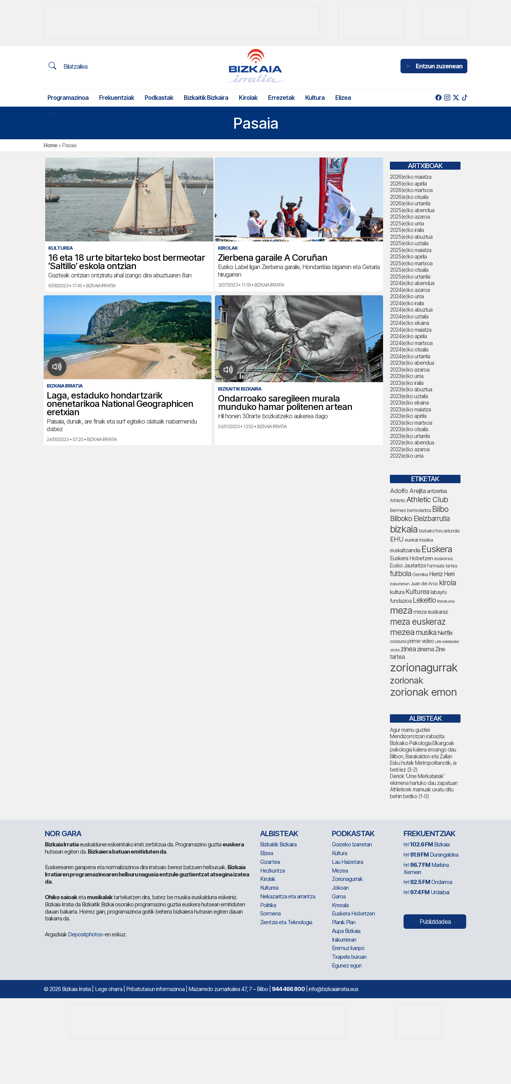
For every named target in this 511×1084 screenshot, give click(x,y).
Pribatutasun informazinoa (155, 989)
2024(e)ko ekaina (409, 323)
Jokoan (340, 887)
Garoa (338, 896)
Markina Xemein (426, 868)
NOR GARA (63, 833)
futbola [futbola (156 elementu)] (400, 573)
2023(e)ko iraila (406, 383)
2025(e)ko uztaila (409, 243)
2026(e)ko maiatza (410, 176)
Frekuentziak (116, 97)
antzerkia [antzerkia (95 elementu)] (437, 491)
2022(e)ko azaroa (409, 449)
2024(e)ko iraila (407, 303)
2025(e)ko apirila (408, 256)
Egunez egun (346, 965)
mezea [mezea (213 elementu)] (402, 632)
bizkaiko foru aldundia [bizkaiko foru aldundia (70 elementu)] (439, 531)
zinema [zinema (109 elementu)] (425, 649)
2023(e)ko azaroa (409, 369)
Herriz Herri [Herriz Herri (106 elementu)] (441, 574)
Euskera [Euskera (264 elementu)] (436, 549)
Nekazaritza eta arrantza (81, 114)
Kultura (315, 97)
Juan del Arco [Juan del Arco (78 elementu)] (424, 583)
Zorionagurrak (347, 878)
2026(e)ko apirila (408, 183)
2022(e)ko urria (406, 455)
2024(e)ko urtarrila (410, 356)
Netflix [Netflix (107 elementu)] (445, 633)
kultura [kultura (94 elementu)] (397, 592)
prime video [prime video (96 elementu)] (420, 641)
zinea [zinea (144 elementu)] (408, 648)
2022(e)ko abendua (412, 442)
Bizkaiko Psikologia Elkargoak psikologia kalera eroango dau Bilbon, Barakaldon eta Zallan (423, 749)
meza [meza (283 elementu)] (401, 610)
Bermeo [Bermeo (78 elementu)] (398, 510)
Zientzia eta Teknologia (286, 922)
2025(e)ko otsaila (409, 269)
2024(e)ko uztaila (409, 316)
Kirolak (248, 97)
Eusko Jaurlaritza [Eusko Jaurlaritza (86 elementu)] (408, 565)
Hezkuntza (272, 870)
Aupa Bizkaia (346, 930)
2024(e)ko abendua (412, 283)
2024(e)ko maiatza (410, 329)
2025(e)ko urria (407, 223)
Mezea (340, 870)
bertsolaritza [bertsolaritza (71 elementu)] (419, 510)
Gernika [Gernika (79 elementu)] (420, 574)
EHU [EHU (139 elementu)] (397, 539)
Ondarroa (428, 881)
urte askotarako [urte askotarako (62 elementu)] (447, 641)
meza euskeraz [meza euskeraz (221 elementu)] (417, 621)
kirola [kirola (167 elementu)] (447, 582)
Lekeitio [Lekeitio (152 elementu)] (424, 600)
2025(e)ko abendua (412, 210)
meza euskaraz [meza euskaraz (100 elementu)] (430, 611)
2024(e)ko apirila (408, 336)
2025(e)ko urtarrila (410, 276)
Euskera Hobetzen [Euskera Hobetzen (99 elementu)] (411, 558)
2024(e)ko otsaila (409, 349)
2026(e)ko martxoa (411, 190)
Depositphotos (85, 934)
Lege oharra (108, 989)
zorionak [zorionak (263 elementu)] (406, 680)
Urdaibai (426, 892)
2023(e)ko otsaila (409, 429)
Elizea (343, 97)
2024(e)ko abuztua (411, 309)
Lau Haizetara (347, 861)
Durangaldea (431, 854)
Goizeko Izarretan (352, 844)
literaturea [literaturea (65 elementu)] (445, 601)
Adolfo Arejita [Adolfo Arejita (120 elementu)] (408, 491)
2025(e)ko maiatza (410, 250)
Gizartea (270, 861)
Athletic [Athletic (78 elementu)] (397, 500)
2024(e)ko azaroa (410, 290)
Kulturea (269, 887)
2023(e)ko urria (406, 376)
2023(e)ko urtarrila (410, 436)
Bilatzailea (68, 66)
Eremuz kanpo (348, 948)
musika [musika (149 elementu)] (426, 632)
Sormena (270, 913)
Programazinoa (67, 97)
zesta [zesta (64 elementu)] (394, 649)
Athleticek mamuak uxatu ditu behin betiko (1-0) (421, 792)
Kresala (340, 905)
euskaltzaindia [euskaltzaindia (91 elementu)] (405, 550)
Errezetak (281, 97)
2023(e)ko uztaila (409, 396)
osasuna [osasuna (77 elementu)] (398, 641)
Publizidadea (435, 921)
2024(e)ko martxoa (411, 343)
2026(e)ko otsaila (409, 197)
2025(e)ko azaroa (410, 216)
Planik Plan (343, 922)
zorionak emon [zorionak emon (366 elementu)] (423, 692)
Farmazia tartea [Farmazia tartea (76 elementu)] (442, 566)
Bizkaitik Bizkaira (206, 97)
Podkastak (159, 97)
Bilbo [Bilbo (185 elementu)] (440, 509)
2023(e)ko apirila (408, 416)
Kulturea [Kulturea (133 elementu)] (417, 592)
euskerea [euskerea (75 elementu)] (443, 558)
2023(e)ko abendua (412, 362)
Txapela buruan (349, 956)
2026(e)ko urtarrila (410, 203)
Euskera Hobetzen (353, 913)
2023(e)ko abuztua (411, 389)
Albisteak (279, 833)
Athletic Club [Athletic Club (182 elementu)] (427, 499)
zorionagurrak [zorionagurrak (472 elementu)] (423, 667)
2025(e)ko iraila (407, 230)
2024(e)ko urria (407, 296)
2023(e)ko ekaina (409, 402)
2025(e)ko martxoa (411, 263)
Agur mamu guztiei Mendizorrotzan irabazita (417, 733)
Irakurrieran (344, 939)
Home (50, 145)
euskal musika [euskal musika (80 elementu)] (419, 540)
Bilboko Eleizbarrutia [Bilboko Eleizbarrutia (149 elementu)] (419, 518)
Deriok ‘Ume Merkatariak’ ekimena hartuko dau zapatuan (423, 779)
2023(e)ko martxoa (411, 422)
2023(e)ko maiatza (410, 409)
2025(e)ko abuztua (411, 236)
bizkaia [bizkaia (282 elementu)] (404, 529)
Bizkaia (426, 844)
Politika (268, 905)
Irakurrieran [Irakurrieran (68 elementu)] (399, 583)
